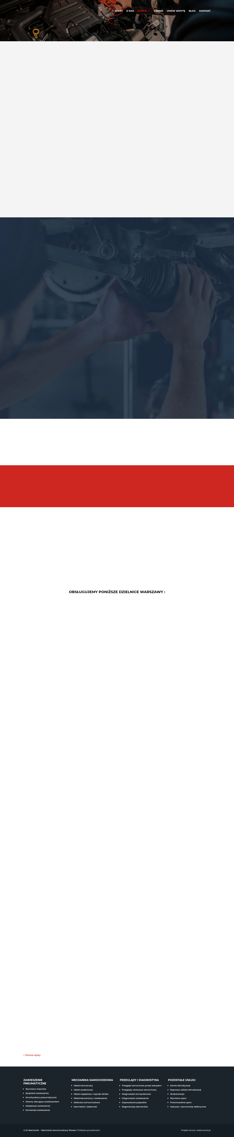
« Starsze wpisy (32, 1055)
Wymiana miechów (36, 1089)
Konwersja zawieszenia (38, 1110)
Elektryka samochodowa (87, 1102)
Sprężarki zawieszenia (37, 1093)
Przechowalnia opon (181, 1102)
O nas (130, 11)
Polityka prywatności (89, 1130)
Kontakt (205, 11)
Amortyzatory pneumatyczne (41, 1097)
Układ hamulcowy (83, 1085)
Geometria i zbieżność (85, 1106)
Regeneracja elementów (135, 1106)
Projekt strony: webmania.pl (196, 1130)
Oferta (142, 11)
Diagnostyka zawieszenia (135, 1098)
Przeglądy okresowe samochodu (139, 1089)
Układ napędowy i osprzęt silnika (91, 1094)
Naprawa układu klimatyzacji (185, 1089)
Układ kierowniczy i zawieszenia (90, 1098)
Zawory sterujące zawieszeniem (42, 1101)
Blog (192, 11)
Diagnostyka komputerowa (136, 1094)
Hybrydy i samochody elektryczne (188, 1106)
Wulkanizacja (177, 1094)
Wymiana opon (178, 1098)
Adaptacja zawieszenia (38, 1105)
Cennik (158, 11)
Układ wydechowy (83, 1089)
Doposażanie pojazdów (134, 1102)
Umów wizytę (176, 11)
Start (119, 11)
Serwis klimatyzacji (180, 1085)
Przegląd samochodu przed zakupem (142, 1085)
